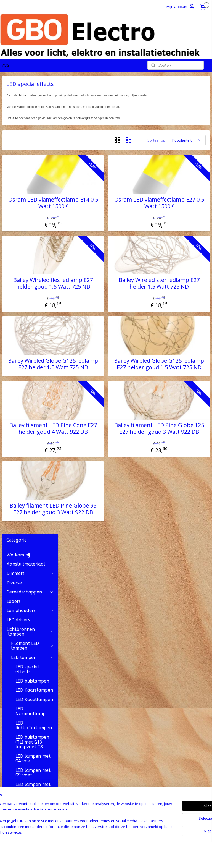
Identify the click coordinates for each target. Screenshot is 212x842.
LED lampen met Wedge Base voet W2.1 (33, 463)
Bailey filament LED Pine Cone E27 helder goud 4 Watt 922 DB (98, 470)
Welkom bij (18, 97)
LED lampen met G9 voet (33, 315)
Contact (10, 677)
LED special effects (27, 211)
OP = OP (15, 617)
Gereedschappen (30, 134)
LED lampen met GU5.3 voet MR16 (33, 357)
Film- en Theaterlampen (32, 522)
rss (96, 832)
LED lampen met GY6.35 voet (33, 409)
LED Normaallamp (30, 253)
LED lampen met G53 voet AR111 (33, 329)
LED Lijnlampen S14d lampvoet (31, 423)
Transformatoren (30, 599)
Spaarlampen (32, 491)
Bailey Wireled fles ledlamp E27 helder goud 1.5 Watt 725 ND (98, 311)
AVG (5, 65)
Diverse (14, 124)
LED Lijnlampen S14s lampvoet (31, 437)
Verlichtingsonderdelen (32, 580)
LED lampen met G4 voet (33, 300)
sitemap (84, 832)
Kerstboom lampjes (32, 536)
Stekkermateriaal (30, 561)
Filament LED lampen (32, 188)
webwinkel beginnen (116, 832)
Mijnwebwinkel (165, 832)
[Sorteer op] (171, 145)
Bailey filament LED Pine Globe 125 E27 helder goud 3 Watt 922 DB (174, 470)
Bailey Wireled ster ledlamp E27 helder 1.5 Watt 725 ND (174, 311)
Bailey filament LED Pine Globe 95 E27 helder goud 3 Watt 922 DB (98, 557)
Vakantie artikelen (30, 608)
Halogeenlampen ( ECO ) (32, 480)
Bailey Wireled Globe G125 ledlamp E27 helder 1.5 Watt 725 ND (98, 399)
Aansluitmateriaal (26, 106)
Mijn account (180, 6)
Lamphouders (30, 152)
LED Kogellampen (34, 241)
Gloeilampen (32, 501)
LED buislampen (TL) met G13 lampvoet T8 (32, 283)
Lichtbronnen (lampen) (30, 173)
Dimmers (30, 115)
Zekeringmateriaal (26, 589)
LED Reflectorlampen (33, 267)
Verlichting (30, 571)
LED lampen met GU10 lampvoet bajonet (33, 373)
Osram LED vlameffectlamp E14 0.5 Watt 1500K (98, 224)
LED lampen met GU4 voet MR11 (33, 343)
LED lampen (32, 199)
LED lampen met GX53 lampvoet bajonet (33, 392)
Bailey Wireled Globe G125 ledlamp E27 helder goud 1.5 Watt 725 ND (174, 399)
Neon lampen (25, 510)
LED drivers (18, 161)
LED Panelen (28, 449)
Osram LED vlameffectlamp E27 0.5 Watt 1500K (174, 224)
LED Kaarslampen (34, 232)
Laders (14, 143)
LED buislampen (32, 223)
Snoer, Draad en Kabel (30, 550)
